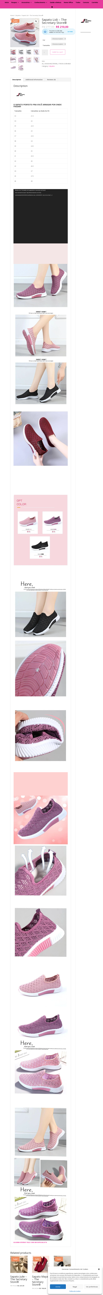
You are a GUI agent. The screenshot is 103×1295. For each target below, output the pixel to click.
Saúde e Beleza (55, 2)
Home (12, 15)
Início (7, 2)
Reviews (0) (51, 80)
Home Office (68, 2)
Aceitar (58, 1287)
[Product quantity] (45, 52)
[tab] (16, 79)
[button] (99, 1269)
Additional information (34, 80)
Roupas (14, 2)
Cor (44, 40)
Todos (78, 2)
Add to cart (57, 52)
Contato (86, 2)
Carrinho (95, 2)
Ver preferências (92, 1287)
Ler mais (70, 31)
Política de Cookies (74, 1291)
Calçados (18, 15)
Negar (75, 1287)
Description (16, 80)
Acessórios (26, 2)
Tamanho (46, 45)
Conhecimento (39, 2)
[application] (40, 216)
